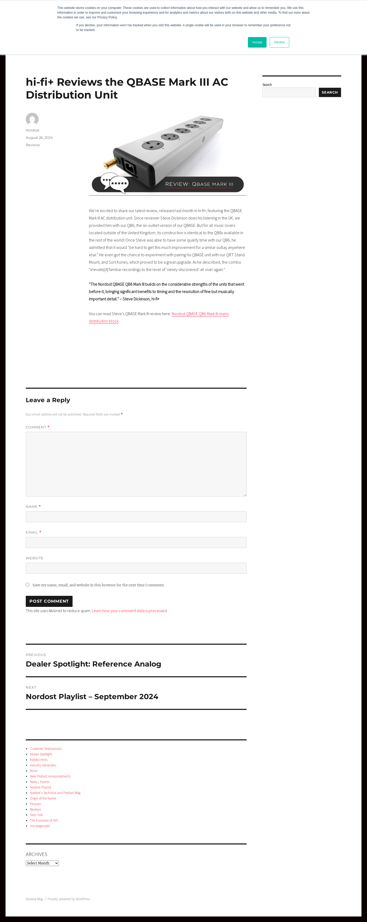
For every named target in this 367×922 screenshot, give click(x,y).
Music (34, 771)
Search (267, 85)
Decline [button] (279, 42)
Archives (36, 854)
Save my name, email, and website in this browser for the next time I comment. (99, 585)
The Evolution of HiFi (44, 820)
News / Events (39, 782)
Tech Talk (36, 815)
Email (34, 532)
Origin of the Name (43, 798)
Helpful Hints (39, 759)
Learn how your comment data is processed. (130, 610)
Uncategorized (40, 826)
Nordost (32, 130)
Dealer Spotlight (41, 754)
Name (33, 506)
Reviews (33, 145)
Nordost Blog (34, 899)
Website (35, 558)
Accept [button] (257, 42)
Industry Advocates (43, 765)
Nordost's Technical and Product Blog (55, 793)
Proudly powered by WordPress (69, 899)
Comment (38, 427)
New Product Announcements (50, 776)
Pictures (35, 804)
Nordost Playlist (40, 787)
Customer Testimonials (46, 748)
